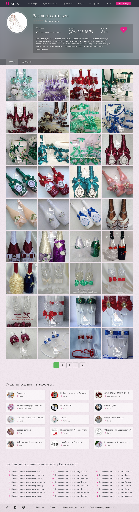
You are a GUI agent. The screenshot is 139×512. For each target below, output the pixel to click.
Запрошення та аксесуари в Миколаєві (29, 489)
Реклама (40, 507)
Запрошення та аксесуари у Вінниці (27, 485)
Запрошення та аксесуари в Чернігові (28, 492)
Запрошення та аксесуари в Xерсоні (71, 489)
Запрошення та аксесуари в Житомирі (116, 492)
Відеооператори (50, 3)
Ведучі (80, 3)
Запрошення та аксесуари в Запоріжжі (72, 485)
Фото (12, 62)
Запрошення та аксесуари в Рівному (71, 479)
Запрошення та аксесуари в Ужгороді (28, 482)
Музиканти (67, 3)
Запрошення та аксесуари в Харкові (115, 475)
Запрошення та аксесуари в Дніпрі (114, 479)
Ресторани (94, 3)
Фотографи (32, 3)
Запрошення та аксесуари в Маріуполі (116, 496)
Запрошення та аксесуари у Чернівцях (72, 482)
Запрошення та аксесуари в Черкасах (72, 492)
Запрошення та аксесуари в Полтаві (115, 489)
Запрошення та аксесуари (49, 32)
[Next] (82, 365)
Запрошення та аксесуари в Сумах (27, 496)
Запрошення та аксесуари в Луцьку (71, 475)
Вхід (109, 3)
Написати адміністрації (73, 507)
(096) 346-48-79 (81, 32)
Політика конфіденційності (102, 507)
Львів (41, 28)
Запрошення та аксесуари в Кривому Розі (118, 485)
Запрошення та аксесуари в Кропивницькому (75, 496)
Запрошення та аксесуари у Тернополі (29, 475)
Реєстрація (123, 3)
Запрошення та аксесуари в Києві (27, 472)
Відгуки (26, 62)
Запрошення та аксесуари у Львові (71, 472)
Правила (54, 507)
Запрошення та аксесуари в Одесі (27, 479)
